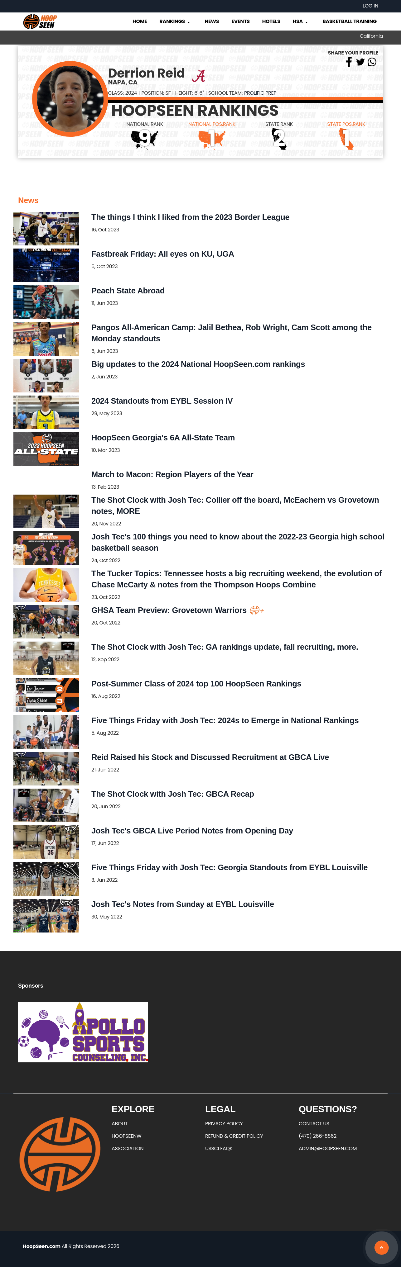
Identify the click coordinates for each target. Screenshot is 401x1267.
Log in (370, 5)
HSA (301, 21)
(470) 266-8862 (317, 1136)
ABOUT (120, 1123)
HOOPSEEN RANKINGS (195, 110)
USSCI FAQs (218, 1148)
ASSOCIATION (127, 1148)
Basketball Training (349, 21)
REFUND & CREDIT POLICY (234, 1136)
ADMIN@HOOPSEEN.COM (328, 1148)
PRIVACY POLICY (224, 1123)
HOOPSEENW (126, 1136)
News (212, 21)
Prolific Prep (260, 93)
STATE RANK (279, 124)
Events (240, 21)
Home (140, 21)
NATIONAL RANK (144, 124)
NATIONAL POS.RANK (211, 124)
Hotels (271, 21)
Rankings (175, 21)
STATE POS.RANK (346, 124)
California (371, 36)
